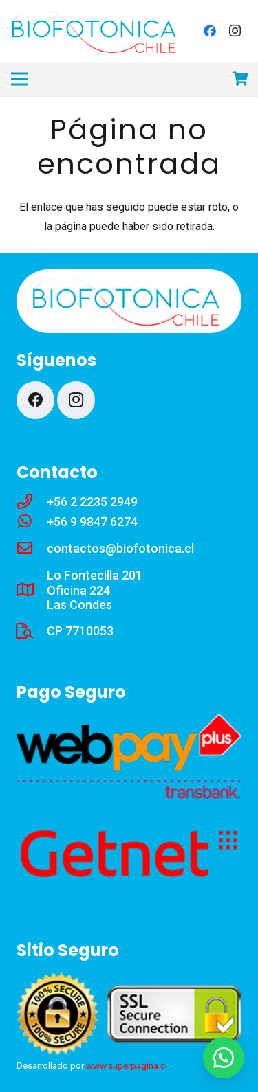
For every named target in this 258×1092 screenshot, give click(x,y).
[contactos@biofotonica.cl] (32, 549)
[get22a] (129, 853)
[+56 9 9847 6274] (32, 522)
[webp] (129, 756)
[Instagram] (234, 31)
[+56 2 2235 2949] (32, 502)
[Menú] (19, 79)
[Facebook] (209, 31)
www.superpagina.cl (126, 1065)
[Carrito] (241, 79)
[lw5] (96, 31)
